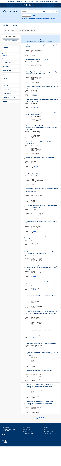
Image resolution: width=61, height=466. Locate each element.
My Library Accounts (27, 429)
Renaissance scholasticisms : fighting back (37, 59)
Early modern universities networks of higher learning (41, 343)
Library (4, 74)
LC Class (5, 101)
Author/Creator (7, 66)
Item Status (5, 47)
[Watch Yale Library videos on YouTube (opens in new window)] (5, 434)
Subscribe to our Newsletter (29, 431)
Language (5, 78)
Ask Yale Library (33, 1)
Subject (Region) (7, 85)
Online (3, 58)
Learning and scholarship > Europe (24, 30)
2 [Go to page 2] (39, 417)
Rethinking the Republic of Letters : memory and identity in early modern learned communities (42, 72)
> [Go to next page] (45, 418)
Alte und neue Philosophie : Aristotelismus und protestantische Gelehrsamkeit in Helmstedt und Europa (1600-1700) (41, 127)
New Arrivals (43, 19)
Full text (34, 80)
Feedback (42, 1)
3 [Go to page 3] (41, 417)
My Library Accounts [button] (52, 1)
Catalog (32, 18)
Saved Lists (11, 1)
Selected (50, 41)
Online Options (35, 107)
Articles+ (53, 18)
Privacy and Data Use (48, 431)
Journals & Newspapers (7, 57)
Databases (24, 19)
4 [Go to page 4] (43, 417)
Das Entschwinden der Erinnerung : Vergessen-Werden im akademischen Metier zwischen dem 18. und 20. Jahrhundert (42, 353)
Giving (44, 429)
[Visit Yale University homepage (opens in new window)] (4, 441)
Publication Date (7, 62)
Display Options (31, 41)
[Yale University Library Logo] (30, 5)
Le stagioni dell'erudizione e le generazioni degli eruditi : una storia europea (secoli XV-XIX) (42, 113)
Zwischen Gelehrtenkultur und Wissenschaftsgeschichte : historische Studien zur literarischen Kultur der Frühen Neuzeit (42, 313)
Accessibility (46, 427)
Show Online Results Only (11, 40)
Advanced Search (26, 15)
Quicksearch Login (21, 1)
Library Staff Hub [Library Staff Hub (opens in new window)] (47, 433)
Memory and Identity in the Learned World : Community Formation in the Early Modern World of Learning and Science (41, 267)
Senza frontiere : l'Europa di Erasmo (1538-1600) (40, 370)
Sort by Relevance (42, 41)
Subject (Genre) (7, 93)
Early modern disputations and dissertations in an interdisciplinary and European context (40, 330)
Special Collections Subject (9, 97)
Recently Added (7, 70)
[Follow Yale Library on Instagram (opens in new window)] (4, 434)
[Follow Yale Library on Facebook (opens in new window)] (2, 434)
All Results (24, 18)
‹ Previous (40, 37)
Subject (4, 82)
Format (4, 51)
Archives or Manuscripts (42, 18)
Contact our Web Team (28, 433)
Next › (46, 37)
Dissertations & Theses (7, 55)
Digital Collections (34, 19)
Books (3, 53)
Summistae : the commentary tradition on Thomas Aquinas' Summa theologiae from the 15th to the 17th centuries (41, 386)
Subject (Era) (6, 89)
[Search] (31, 11)
